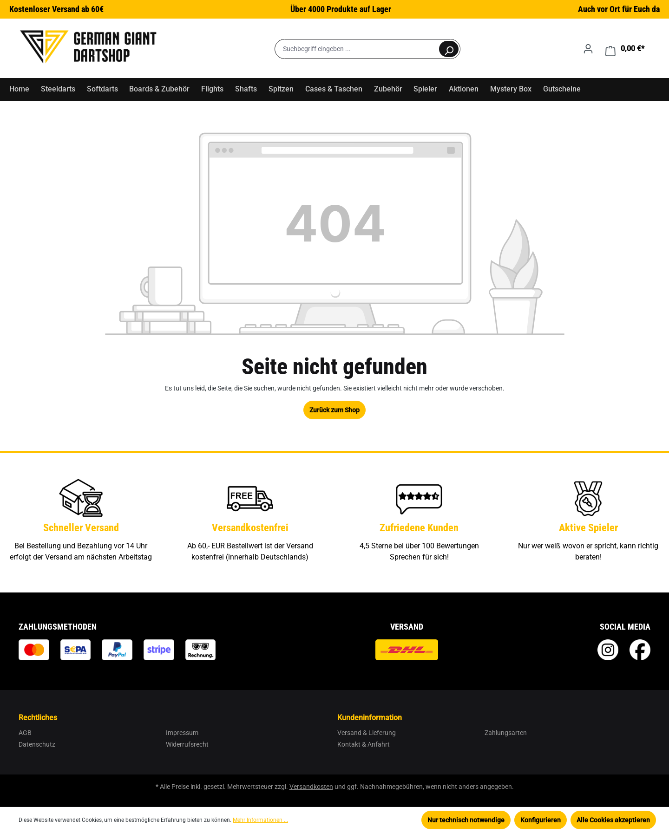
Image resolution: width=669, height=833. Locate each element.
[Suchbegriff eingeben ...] (356, 49)
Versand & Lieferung (366, 732)
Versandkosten (311, 786)
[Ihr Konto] (588, 48)
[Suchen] (449, 49)
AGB (25, 732)
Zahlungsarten (506, 732)
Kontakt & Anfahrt (363, 744)
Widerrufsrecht (187, 744)
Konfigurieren (540, 820)
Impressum (182, 732)
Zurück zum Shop (334, 410)
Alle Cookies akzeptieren (613, 820)
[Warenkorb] (624, 48)
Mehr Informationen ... (260, 820)
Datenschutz (37, 744)
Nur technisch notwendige (466, 820)
